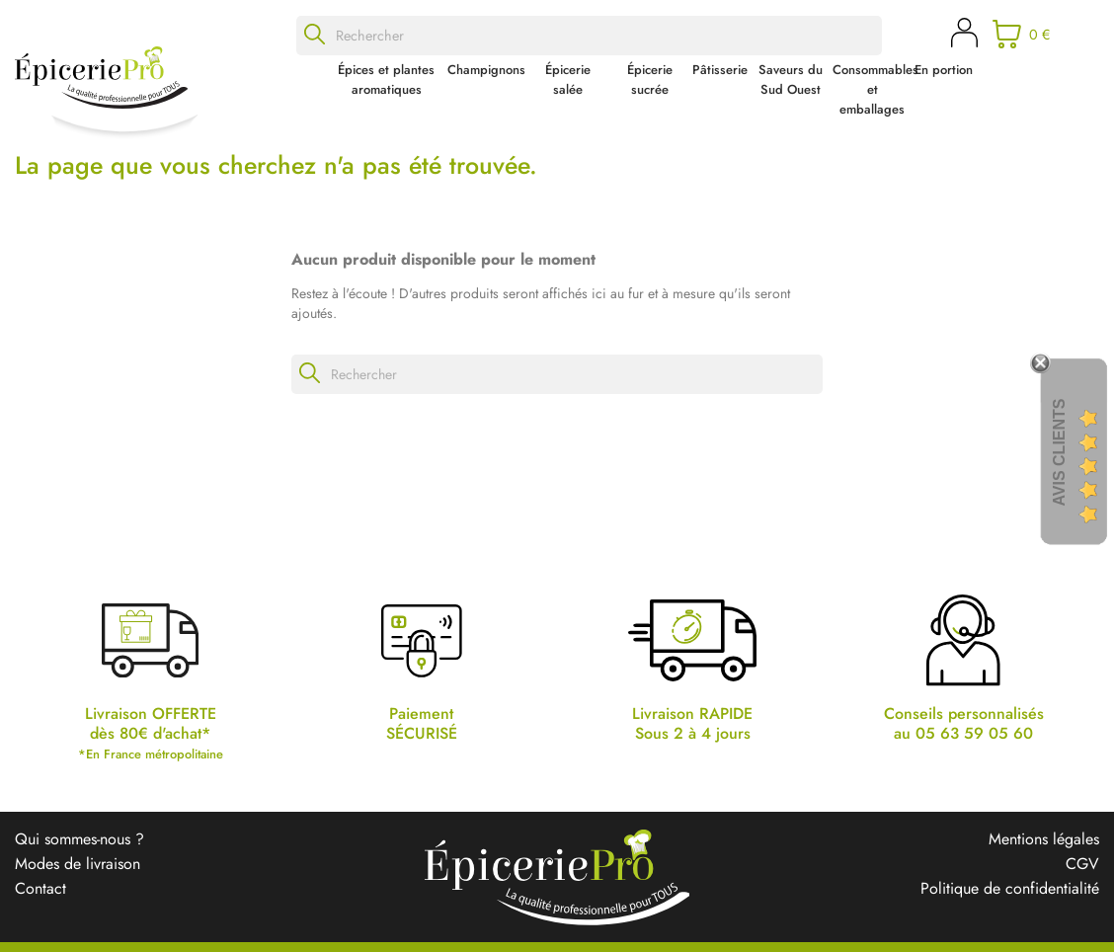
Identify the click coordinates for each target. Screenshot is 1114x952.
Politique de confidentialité (1009, 888)
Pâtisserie (720, 69)
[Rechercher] (589, 35)
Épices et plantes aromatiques (386, 79)
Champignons (486, 69)
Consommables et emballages (873, 89)
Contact (40, 888)
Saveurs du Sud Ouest (790, 79)
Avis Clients (1059, 453)
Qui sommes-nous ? (79, 839)
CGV (1082, 863)
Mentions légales (1044, 839)
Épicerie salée (568, 79)
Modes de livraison (77, 863)
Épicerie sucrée (650, 79)
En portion (944, 69)
